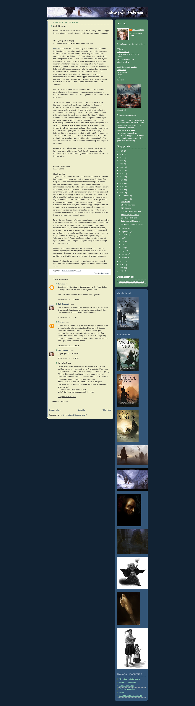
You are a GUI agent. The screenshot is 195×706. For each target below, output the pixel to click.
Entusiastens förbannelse (130, 221)
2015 (122, 183)
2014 (122, 186)
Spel (118, 77)
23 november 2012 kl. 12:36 (68, 345)
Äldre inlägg (106, 410)
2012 (122, 193)
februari (125, 254)
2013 (122, 190)
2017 (122, 177)
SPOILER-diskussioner (125, 59)
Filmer (119, 75)
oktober (125, 228)
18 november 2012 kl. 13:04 (68, 299)
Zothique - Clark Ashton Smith (130, 696)
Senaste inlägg (54, 410)
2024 (122, 154)
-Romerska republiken (127, 682)
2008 (122, 271)
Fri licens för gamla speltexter (132, 224)
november (126, 199)
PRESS (120, 49)
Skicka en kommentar (60, 401)
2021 (122, 164)
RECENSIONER (123, 52)
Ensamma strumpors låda (126, 115)
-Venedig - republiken (127, 689)
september (126, 232)
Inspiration (105, 273)
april (123, 248)
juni (123, 241)
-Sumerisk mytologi (126, 686)
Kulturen (56, 49)
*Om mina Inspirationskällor (129, 679)
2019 (122, 170)
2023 (122, 157)
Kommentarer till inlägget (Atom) (74, 415)
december (126, 196)
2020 (122, 167)
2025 (122, 151)
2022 (122, 161)
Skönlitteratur (122, 72)
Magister (61, 284)
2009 (122, 268)
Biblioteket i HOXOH (129, 218)
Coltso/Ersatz (122, 44)
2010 (122, 265)
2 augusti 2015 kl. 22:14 (67, 397)
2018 (122, 174)
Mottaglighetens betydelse (131, 211)
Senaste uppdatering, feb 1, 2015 (131, 282)
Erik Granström (64, 304)
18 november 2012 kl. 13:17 (68, 317)
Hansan (122, 692)
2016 (122, 180)
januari (124, 257)
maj (123, 244)
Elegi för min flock (128, 205)
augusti (125, 235)
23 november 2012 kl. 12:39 (68, 358)
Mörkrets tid (121, 110)
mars (124, 251)
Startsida (81, 410)
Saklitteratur (121, 70)
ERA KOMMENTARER (125, 54)
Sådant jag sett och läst (130, 215)
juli (123, 238)
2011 (122, 261)
